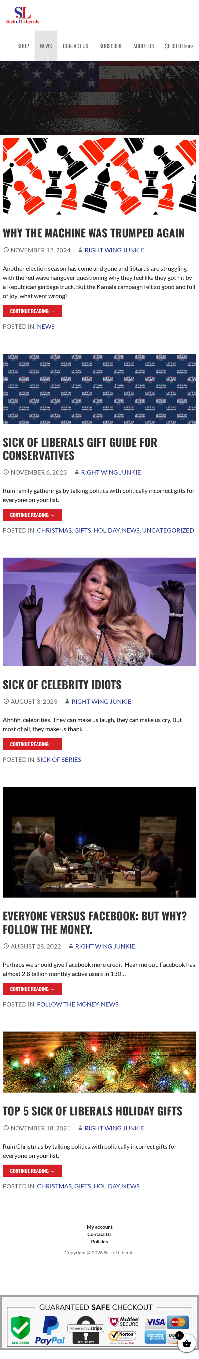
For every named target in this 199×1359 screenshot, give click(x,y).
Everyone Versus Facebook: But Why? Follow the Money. (95, 922)
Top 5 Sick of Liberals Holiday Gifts (92, 1110)
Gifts (82, 530)
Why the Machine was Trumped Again (94, 232)
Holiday (107, 530)
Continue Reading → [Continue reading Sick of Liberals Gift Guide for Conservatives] (32, 515)
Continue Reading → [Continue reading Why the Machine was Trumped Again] (32, 311)
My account (99, 1227)
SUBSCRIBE (110, 46)
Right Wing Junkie (115, 250)
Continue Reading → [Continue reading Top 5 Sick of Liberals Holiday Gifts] (32, 1170)
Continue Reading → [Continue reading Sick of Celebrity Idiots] (32, 744)
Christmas (54, 530)
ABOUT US (143, 46)
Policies (99, 1241)
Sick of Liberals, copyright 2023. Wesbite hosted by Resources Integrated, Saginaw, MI (99, 1275)
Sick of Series (59, 759)
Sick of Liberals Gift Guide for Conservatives (80, 448)
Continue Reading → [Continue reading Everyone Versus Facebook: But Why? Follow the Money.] (32, 988)
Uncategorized (168, 530)
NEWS (46, 46)
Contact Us (99, 1234)
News (46, 326)
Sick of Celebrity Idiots (62, 684)
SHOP (23, 46)
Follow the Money (67, 1004)
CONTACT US (75, 46)
